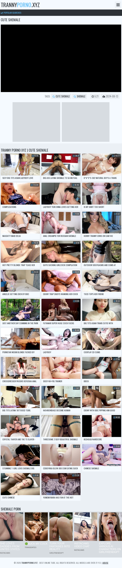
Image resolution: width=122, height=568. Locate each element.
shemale (79, 96)
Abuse (105, 562)
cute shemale (61, 96)
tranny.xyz (20, 5)
